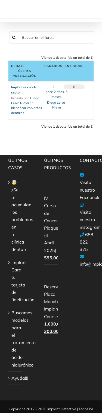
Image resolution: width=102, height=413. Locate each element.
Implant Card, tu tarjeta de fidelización (15, 281)
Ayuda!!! (15, 378)
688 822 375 (86, 242)
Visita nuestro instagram (90, 219)
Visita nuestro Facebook (89, 190)
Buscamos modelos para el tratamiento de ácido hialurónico (15, 338)
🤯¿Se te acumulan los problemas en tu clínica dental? (15, 216)
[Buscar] (14, 37)
